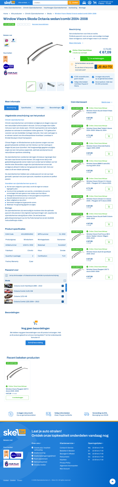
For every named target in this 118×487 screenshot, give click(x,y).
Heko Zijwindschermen (12, 8)
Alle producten (16, 13)
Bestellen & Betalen (67, 451)
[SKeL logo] (9, 2)
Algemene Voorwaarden (69, 466)
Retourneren (64, 457)
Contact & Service (66, 448)
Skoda (49, 13)
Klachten (63, 460)
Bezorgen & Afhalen (67, 454)
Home (5, 13)
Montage (82, 8)
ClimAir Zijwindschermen (32, 8)
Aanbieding (73, 8)
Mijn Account (65, 469)
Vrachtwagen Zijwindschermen (55, 8)
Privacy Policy (65, 463)
